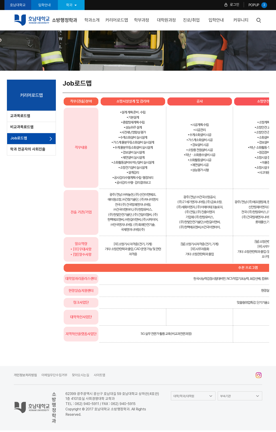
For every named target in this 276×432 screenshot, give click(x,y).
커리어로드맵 (116, 20)
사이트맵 (99, 375)
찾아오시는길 (80, 375)
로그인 (234, 4)
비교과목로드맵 (22, 127)
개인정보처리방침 (25, 375)
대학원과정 (166, 20)
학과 (71, 5)
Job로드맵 (18, 138)
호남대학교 (18, 5)
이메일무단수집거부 (54, 375)
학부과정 (141, 20)
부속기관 (225, 396)
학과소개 (91, 20)
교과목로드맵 (20, 116)
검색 (259, 20)
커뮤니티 (240, 20)
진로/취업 (191, 20)
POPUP (257, 5)
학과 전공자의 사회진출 (27, 149)
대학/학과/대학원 (183, 396)
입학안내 (44, 5)
